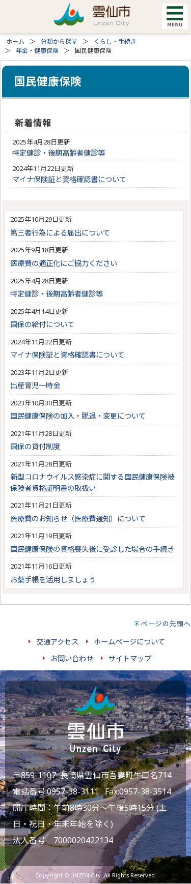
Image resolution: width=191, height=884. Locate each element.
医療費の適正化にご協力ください (63, 263)
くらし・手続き (115, 41)
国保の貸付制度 (35, 446)
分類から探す (59, 41)
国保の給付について (42, 324)
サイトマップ (129, 658)
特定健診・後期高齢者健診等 (58, 153)
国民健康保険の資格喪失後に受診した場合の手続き (92, 549)
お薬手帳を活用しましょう (53, 579)
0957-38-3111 (73, 791)
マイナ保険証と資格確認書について (69, 179)
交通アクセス (57, 641)
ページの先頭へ (166, 623)
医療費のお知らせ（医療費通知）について (78, 518)
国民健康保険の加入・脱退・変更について (78, 416)
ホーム (15, 41)
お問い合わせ (71, 658)
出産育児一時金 (35, 385)
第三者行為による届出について (60, 233)
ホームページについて (129, 641)
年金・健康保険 (37, 50)
